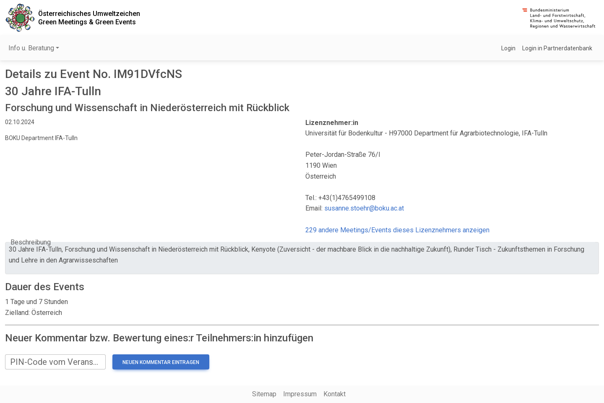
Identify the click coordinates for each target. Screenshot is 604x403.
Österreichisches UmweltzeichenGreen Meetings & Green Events (89, 18)
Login (508, 48)
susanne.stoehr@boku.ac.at (364, 208)
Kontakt (334, 394)
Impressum (300, 394)
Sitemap (264, 394)
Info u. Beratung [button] (31, 48)
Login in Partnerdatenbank (557, 48)
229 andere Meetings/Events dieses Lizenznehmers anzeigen (397, 230)
